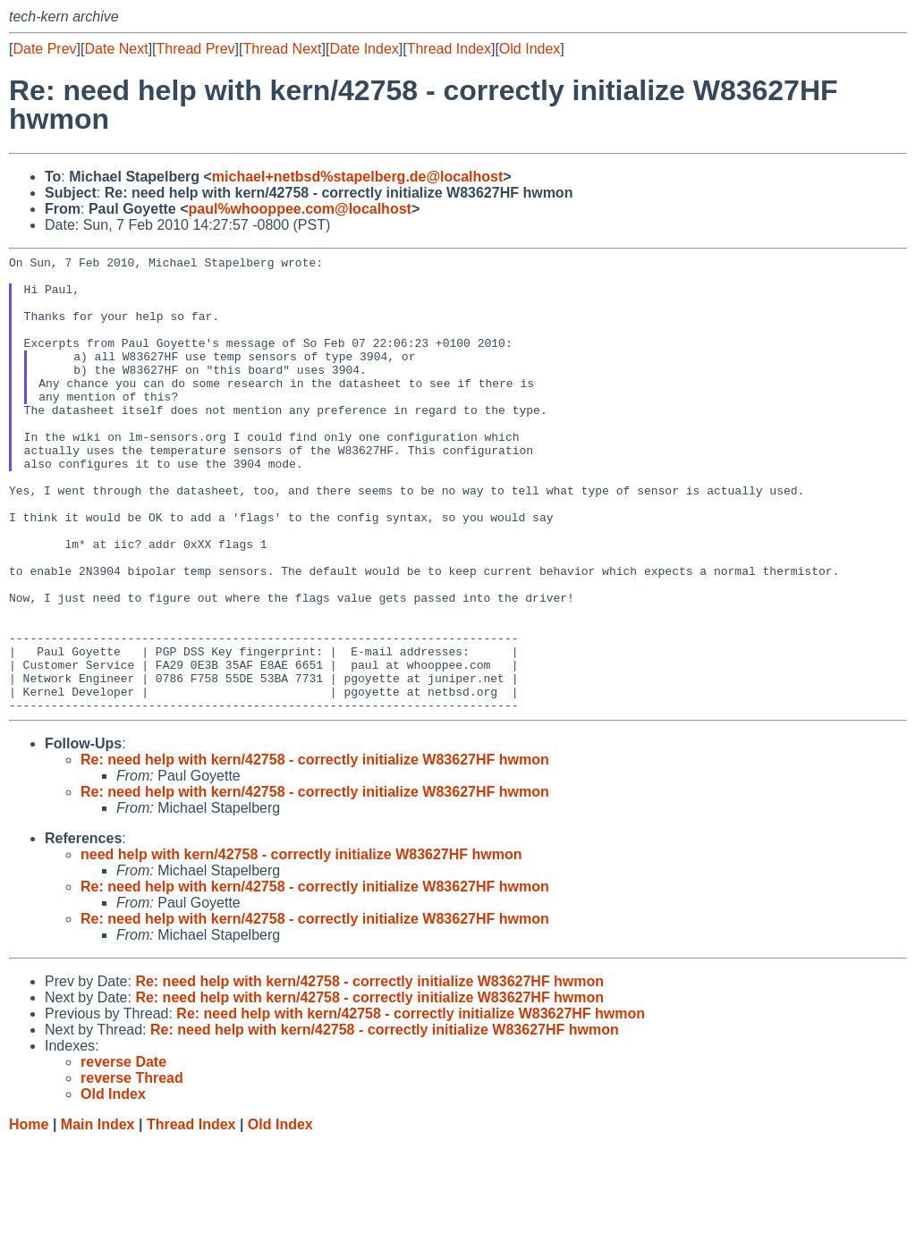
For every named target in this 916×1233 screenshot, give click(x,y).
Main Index (98, 1215)
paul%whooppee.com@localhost (299, 208)
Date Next (116, 48)
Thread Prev (196, 48)
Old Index (529, 48)
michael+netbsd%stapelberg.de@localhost (357, 176)
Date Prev (44, 48)
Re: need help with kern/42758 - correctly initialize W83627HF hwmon (315, 850)
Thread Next (281, 48)
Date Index (363, 48)
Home (28, 1215)
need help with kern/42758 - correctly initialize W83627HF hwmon (301, 945)
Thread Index (449, 48)
